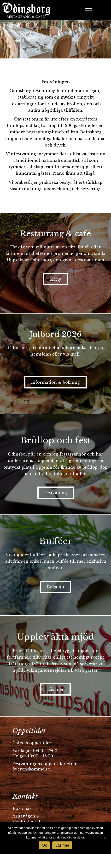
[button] (55, 279)
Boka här (21, 808)
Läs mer (62, 845)
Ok (44, 845)
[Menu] (88, 10)
